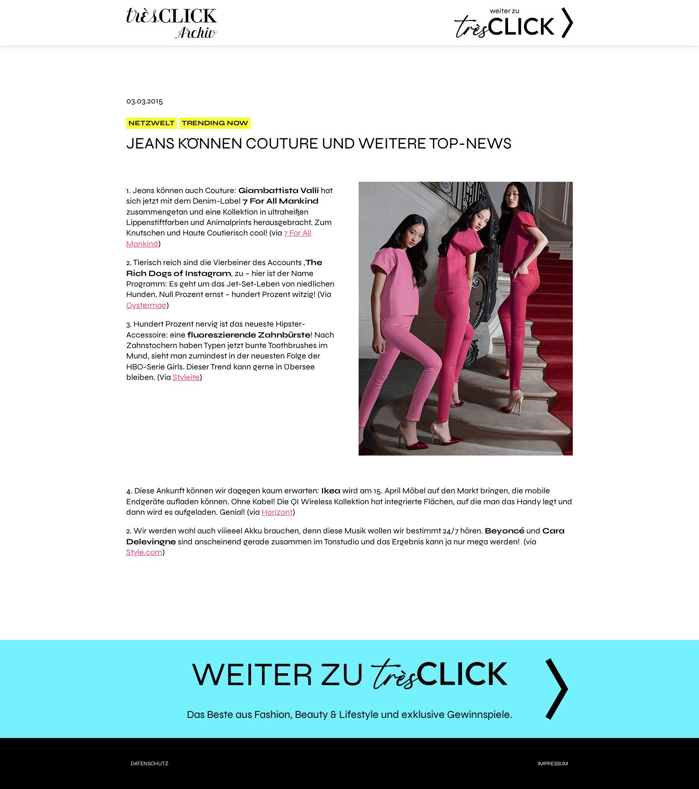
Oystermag (146, 305)
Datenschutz (150, 763)
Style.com (144, 552)
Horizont (277, 512)
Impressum (553, 763)
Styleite (186, 377)
